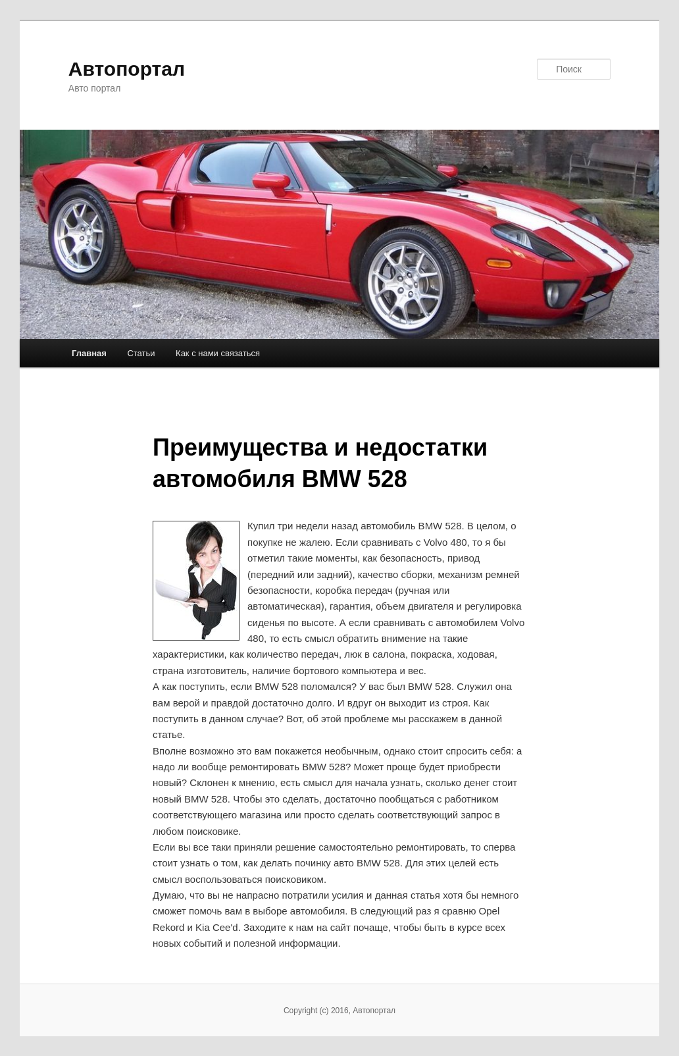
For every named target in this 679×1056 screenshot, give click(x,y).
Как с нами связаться (218, 353)
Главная (89, 353)
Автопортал (126, 69)
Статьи (141, 353)
